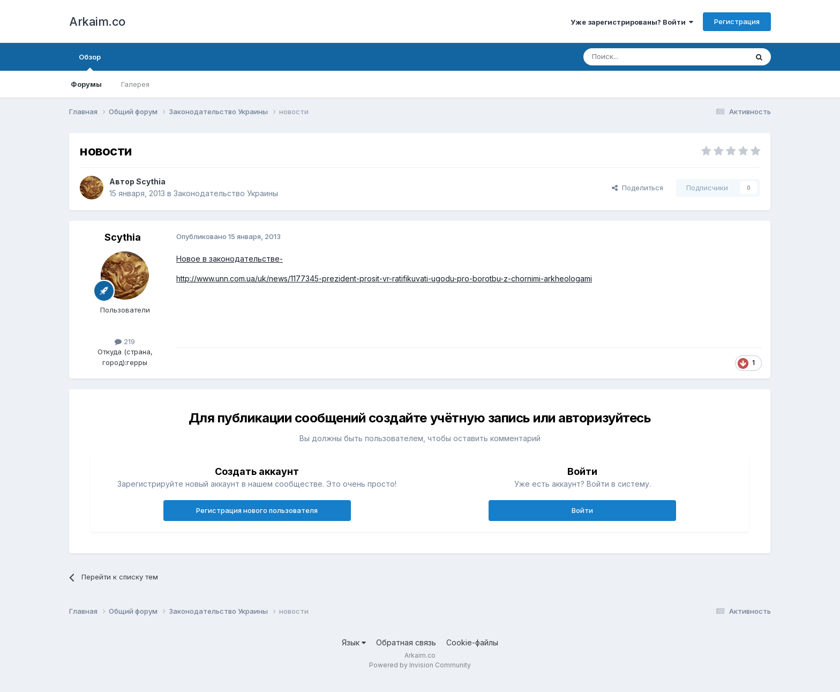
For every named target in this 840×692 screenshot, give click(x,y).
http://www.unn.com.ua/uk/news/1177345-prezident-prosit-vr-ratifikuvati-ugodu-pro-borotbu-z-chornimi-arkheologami (384, 278)
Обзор (90, 62)
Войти (582, 510)
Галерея (135, 84)
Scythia (151, 181)
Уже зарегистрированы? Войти (632, 22)
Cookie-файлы (472, 642)
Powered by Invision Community (420, 665)
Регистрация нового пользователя (257, 510)
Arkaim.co (97, 21)
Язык (354, 642)
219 (125, 341)
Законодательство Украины (226, 193)
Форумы (86, 84)
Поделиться (637, 187)
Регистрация (737, 21)
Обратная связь (406, 642)
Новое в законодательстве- (229, 258)
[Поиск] (640, 56)
